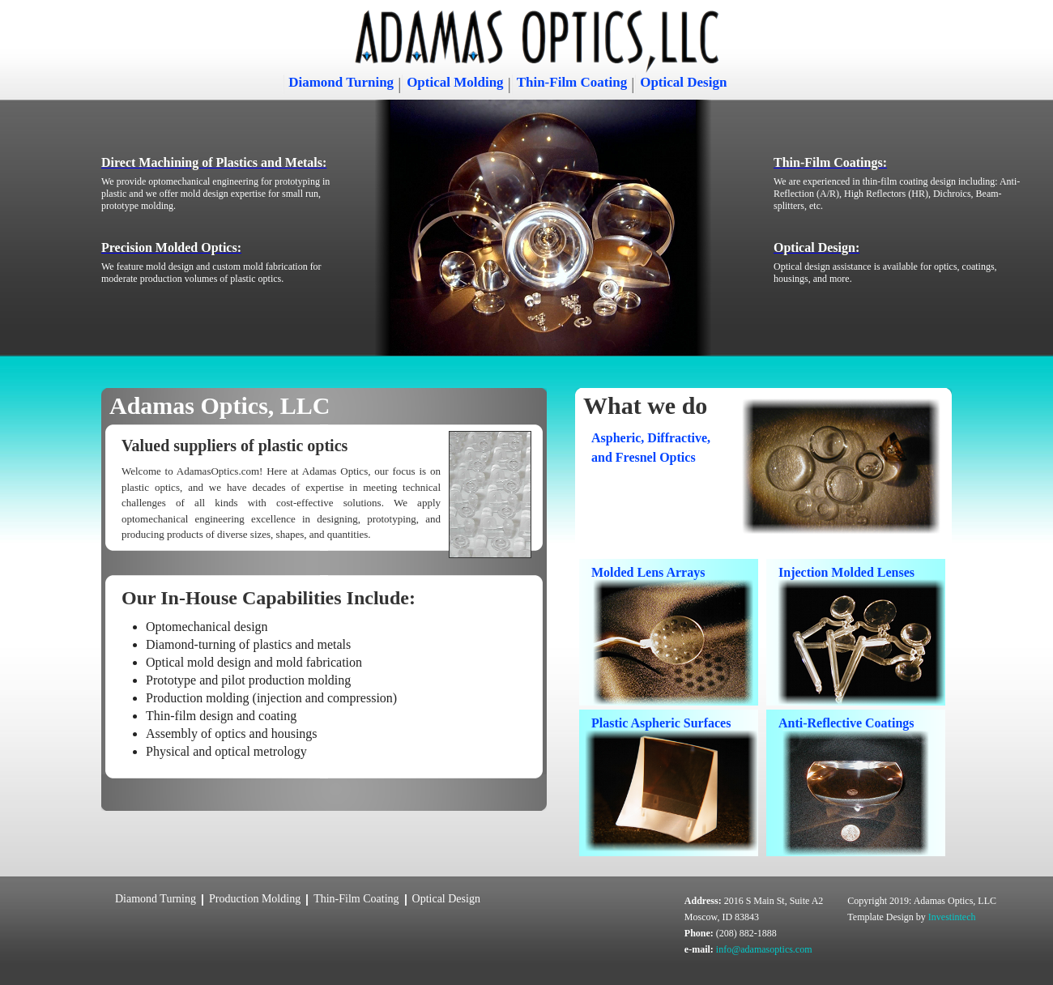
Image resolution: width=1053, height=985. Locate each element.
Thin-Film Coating (572, 82)
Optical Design (683, 82)
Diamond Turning (341, 82)
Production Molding (255, 899)
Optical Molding (455, 82)
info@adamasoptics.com (764, 949)
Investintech (952, 917)
